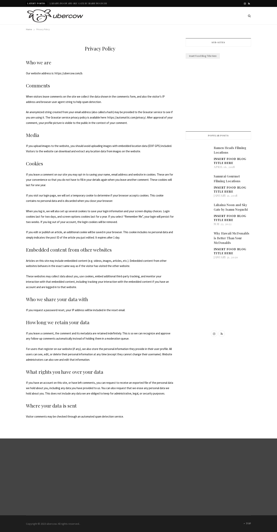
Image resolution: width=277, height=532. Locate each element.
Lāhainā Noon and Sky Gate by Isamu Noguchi (78, 3)
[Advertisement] (218, 96)
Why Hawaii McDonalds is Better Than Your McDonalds (231, 238)
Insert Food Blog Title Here (230, 161)
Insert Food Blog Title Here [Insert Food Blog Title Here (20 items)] (202, 56)
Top (247, 523)
